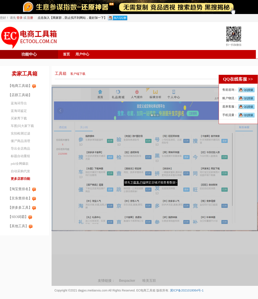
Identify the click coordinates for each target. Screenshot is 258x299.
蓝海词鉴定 (19, 111)
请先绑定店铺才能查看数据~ (150, 182)
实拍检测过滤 (20, 133)
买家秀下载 (19, 118)
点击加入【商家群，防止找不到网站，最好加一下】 (72, 17)
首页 (66, 54)
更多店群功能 (20, 178)
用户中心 (82, 54)
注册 (30, 17)
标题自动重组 (20, 156)
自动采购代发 (20, 171)
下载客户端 (137, 182)
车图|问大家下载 (22, 126)
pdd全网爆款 (20, 163)
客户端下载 (77, 73)
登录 (20, 17)
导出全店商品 (20, 148)
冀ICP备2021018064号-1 (187, 290)
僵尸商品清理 (20, 141)
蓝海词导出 (19, 103)
